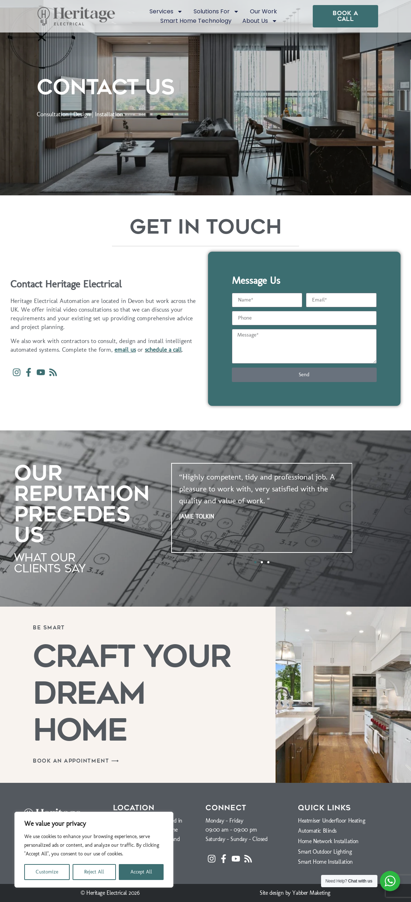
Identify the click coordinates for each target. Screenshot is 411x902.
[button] (255, 562)
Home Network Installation (328, 841)
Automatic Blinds (317, 830)
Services (166, 11)
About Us (259, 21)
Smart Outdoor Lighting (325, 851)
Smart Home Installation (325, 861)
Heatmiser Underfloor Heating (331, 820)
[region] (93, 850)
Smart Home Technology (196, 21)
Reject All (94, 872)
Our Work (263, 11)
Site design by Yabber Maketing (295, 892)
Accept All (141, 872)
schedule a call (163, 349)
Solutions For (216, 11)
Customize (47, 872)
